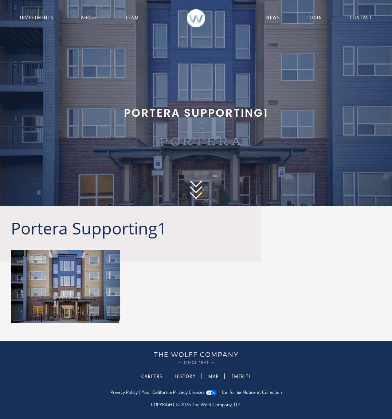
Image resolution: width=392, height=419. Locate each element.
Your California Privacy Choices (173, 392)
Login (314, 17)
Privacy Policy (124, 392)
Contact (361, 17)
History (185, 376)
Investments (37, 17)
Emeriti (241, 376)
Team (132, 17)
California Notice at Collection (252, 392)
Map (213, 376)
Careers (151, 376)
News (273, 17)
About (89, 17)
